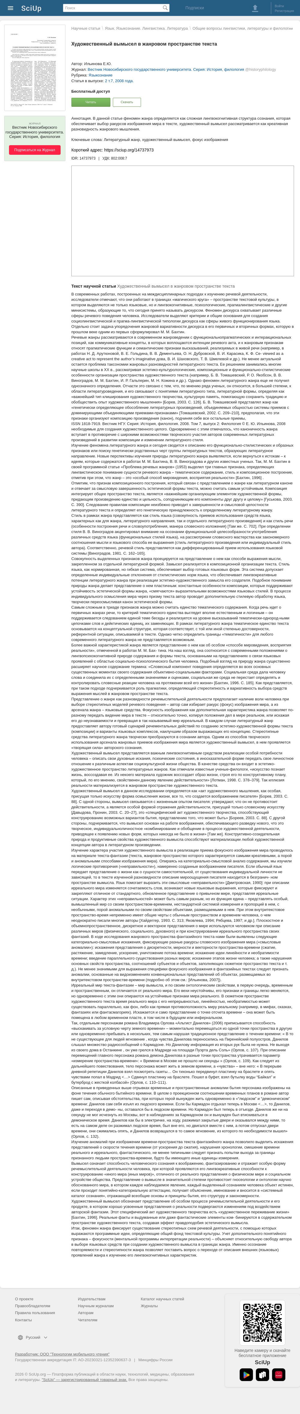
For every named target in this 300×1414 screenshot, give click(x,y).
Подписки (194, 7)
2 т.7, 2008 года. (119, 81)
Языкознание (100, 75)
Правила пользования (35, 1313)
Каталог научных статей (162, 1299)
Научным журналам (96, 1306)
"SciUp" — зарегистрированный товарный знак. (84, 1379)
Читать (91, 102)
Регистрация (284, 11)
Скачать (127, 102)
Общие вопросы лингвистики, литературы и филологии (243, 28)
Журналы (149, 1306)
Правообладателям (32, 1306)
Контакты (23, 1320)
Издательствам (92, 1299)
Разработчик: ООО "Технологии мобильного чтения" (62, 1354)
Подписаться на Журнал (34, 150)
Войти (279, 6)
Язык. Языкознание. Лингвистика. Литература (146, 28)
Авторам (86, 1313)
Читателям (88, 1320)
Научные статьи (85, 28)
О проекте (24, 1299)
